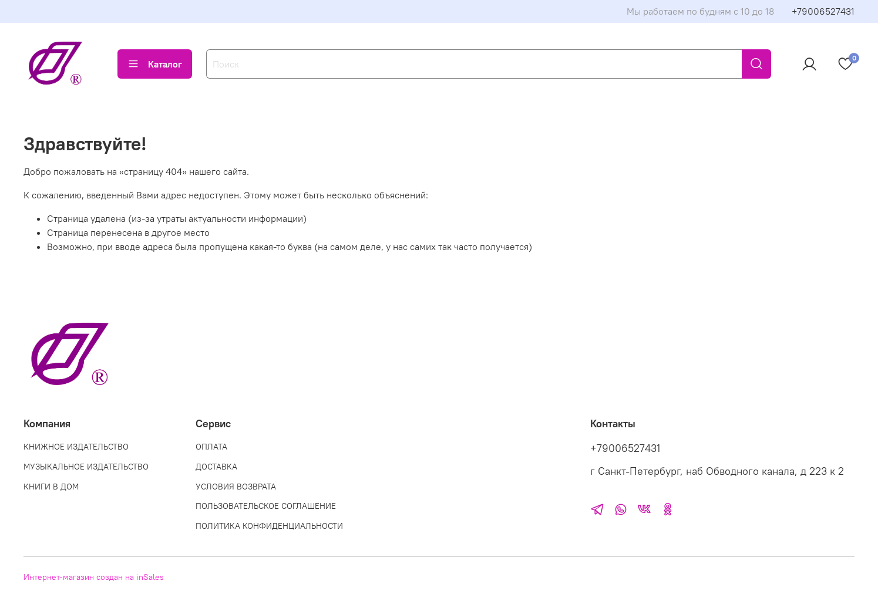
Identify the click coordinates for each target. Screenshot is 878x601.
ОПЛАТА (211, 446)
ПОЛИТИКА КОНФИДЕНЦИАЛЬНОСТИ (269, 526)
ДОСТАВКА (216, 466)
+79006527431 (823, 11)
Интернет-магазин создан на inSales (93, 577)
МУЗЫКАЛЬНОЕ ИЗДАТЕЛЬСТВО (86, 466)
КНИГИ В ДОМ (51, 486)
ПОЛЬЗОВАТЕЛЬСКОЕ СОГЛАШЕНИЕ (266, 506)
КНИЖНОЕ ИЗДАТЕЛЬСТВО (76, 446)
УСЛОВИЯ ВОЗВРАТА (236, 486)
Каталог (154, 64)
